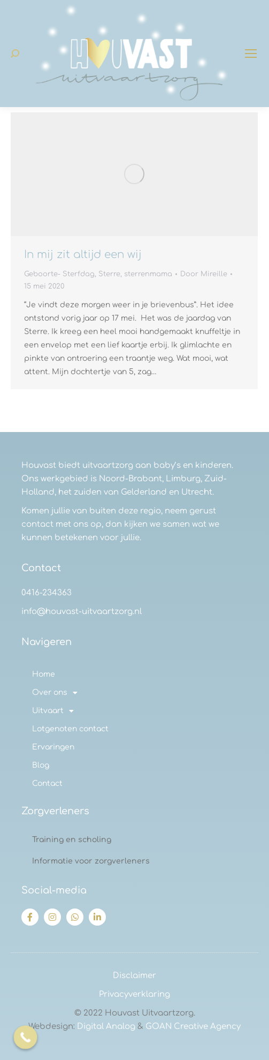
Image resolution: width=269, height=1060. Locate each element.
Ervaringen (53, 747)
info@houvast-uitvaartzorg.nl (81, 611)
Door (203, 274)
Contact (47, 783)
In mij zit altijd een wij (83, 254)
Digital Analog (106, 1026)
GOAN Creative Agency (193, 1026)
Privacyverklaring (134, 994)
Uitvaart (53, 711)
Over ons (55, 693)
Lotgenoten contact (70, 729)
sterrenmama (148, 274)
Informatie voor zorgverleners (91, 861)
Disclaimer (134, 975)
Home (43, 674)
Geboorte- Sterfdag (59, 274)
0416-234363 (46, 592)
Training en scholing (71, 840)
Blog (40, 765)
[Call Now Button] (25, 1037)
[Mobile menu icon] (250, 53)
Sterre (109, 274)
